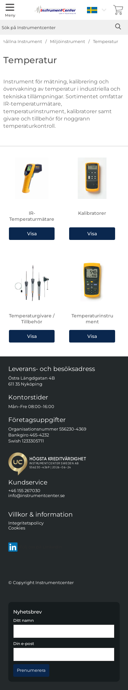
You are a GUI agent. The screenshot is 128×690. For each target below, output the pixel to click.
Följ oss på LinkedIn (35, 546)
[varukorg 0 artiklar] (118, 10)
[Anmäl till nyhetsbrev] (31, 670)
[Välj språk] (97, 10)
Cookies (16, 528)
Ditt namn (23, 620)
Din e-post (23, 643)
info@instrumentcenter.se (36, 495)
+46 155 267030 (24, 490)
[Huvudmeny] (10, 10)
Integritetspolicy (26, 522)
